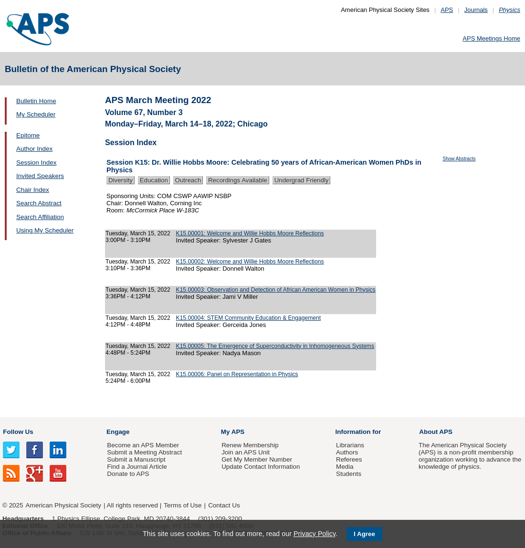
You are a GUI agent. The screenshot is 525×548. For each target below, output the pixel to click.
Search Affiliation (40, 217)
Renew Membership (250, 445)
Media (345, 466)
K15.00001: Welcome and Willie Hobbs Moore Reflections (250, 233)
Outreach (188, 180)
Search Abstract (39, 203)
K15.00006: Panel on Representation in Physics (237, 374)
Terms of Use (182, 505)
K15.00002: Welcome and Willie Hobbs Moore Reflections (250, 261)
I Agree (364, 533)
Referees (349, 459)
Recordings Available (237, 180)
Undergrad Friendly (301, 180)
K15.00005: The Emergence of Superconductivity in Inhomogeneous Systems (275, 346)
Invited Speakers (40, 175)
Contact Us (224, 505)
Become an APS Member (143, 445)
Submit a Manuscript (136, 459)
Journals (476, 9)
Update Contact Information (260, 466)
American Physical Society (63, 505)
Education (154, 180)
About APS (435, 431)
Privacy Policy (315, 533)
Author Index (34, 148)
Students (348, 473)
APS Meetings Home (491, 38)
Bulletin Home (36, 101)
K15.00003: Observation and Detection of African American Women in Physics (276, 289)
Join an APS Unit (245, 452)
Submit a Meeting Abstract (144, 452)
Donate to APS (128, 473)
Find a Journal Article (137, 466)
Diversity (120, 180)
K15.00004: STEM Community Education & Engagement (248, 318)
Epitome (28, 135)
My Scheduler (35, 114)
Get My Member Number (256, 459)
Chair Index (32, 189)
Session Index (36, 162)
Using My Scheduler (45, 230)
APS (447, 9)
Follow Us (18, 431)
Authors (347, 452)
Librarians (350, 445)
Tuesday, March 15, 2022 (137, 233)
